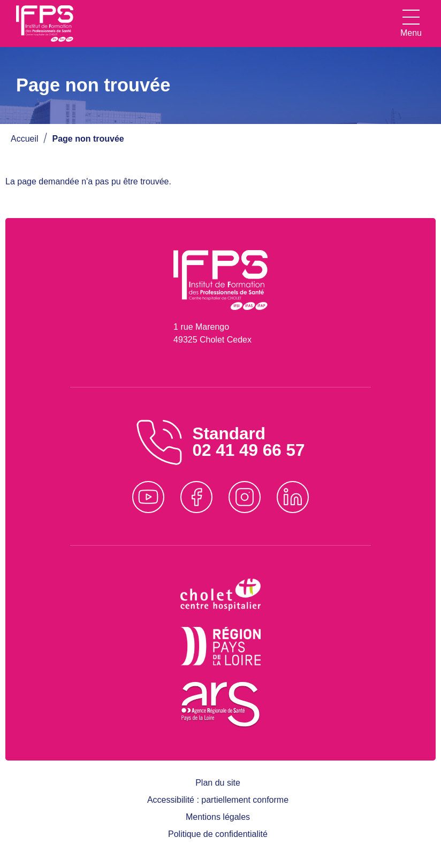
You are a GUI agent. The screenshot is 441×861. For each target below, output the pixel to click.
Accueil (25, 138)
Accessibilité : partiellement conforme (217, 799)
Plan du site (217, 782)
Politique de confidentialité (218, 834)
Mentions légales (218, 816)
